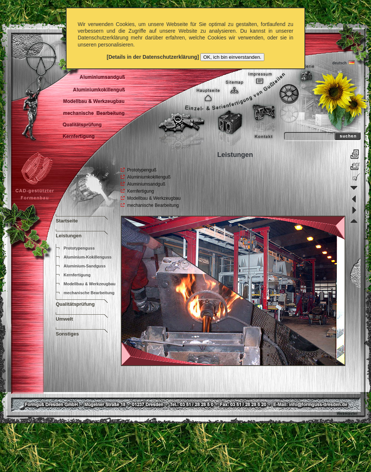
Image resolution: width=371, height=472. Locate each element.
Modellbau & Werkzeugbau (90, 284)
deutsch (342, 62)
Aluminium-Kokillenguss (88, 257)
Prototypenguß (142, 170)
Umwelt (64, 319)
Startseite (67, 221)
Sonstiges (67, 334)
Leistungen (68, 235)
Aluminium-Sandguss (85, 266)
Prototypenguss (79, 248)
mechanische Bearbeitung (89, 292)
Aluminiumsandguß (146, 184)
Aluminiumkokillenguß (149, 177)
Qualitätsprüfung (75, 304)
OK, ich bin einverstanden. (232, 57)
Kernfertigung (77, 275)
